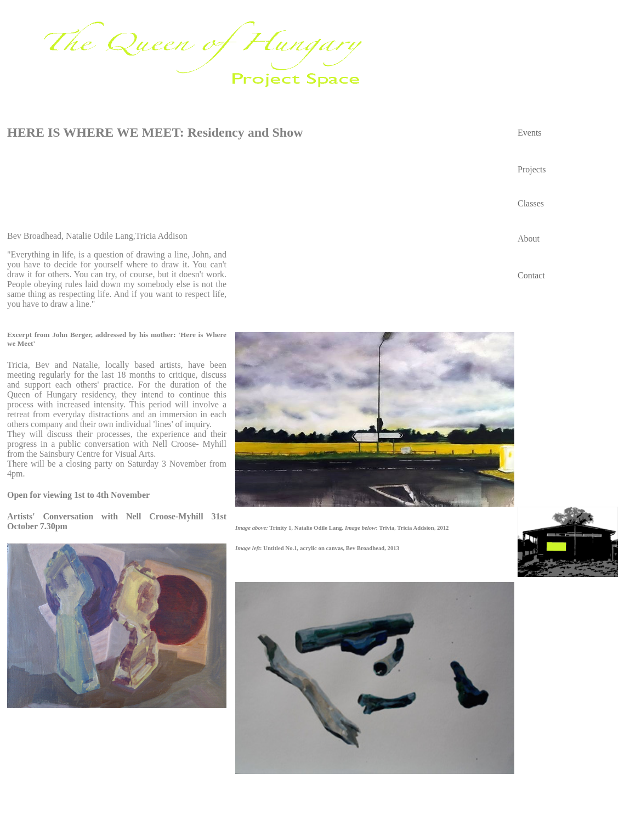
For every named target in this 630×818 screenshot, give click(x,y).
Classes (531, 203)
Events (530, 132)
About (529, 238)
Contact (531, 275)
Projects (532, 169)
